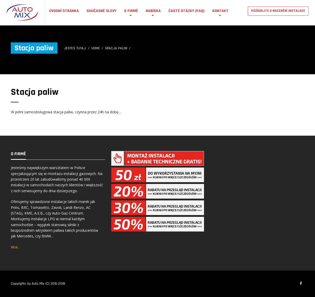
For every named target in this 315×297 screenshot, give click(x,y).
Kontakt (220, 11)
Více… (15, 247)
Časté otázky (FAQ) (186, 11)
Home (95, 48)
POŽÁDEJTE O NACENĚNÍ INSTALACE (278, 10)
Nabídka (153, 11)
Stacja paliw (34, 92)
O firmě (131, 11)
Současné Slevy (101, 11)
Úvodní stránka (64, 11)
